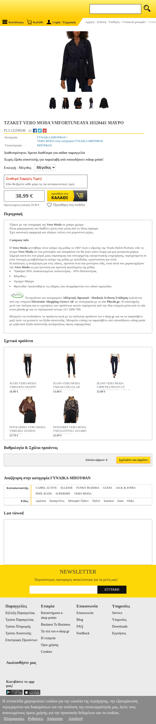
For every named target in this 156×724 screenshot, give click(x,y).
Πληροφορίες (14, 718)
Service (117, 613)
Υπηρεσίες (119, 620)
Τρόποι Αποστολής (18, 633)
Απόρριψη (54, 718)
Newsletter (78, 572)
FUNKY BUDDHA (87, 487)
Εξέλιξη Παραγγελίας (20, 613)
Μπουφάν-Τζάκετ (78, 501)
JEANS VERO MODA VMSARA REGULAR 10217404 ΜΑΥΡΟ (66, 386)
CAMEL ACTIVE (46, 487)
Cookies (46, 651)
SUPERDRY (62, 493)
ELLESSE (67, 487)
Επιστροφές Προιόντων (21, 640)
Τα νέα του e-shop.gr (55, 631)
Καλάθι (35, 22)
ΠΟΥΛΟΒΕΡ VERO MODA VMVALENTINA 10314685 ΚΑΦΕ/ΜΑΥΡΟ (69, 429)
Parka (130, 501)
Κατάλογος (13, 22)
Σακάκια (109, 501)
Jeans (120, 501)
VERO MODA (83, 493)
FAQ (80, 626)
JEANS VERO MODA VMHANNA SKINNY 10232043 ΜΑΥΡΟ (22, 386)
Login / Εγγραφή (61, 22)
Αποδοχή (76, 718)
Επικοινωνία (85, 613)
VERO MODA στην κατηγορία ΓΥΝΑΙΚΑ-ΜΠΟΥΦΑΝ (70, 141)
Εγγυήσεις (119, 633)
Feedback (83, 633)
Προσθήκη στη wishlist (66, 205)
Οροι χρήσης (49, 645)
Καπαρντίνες (57, 501)
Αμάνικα (41, 501)
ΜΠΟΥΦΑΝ (44, 145)
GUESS (107, 487)
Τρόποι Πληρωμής (18, 626)
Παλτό (96, 501)
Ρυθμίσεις (35, 718)
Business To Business (55, 624)
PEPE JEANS (44, 493)
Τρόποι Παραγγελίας (19, 620)
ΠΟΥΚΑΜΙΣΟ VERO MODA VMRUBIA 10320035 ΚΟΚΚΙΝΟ (27, 429)
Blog (80, 620)
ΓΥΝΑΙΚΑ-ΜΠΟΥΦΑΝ (51, 137)
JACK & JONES (125, 487)
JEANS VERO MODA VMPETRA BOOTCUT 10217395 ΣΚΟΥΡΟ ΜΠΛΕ (113, 386)
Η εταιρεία (48, 638)
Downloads (120, 626)
